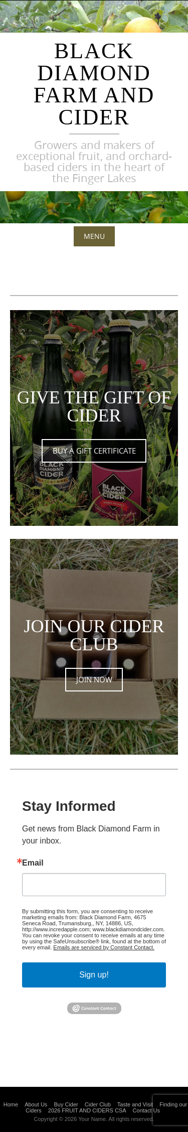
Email (33, 863)
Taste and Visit (135, 1104)
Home (11, 1104)
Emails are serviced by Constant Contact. (103, 947)
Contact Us (146, 1110)
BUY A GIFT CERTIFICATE (94, 451)
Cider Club (98, 1104)
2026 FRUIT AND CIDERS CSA (87, 1110)
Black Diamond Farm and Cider (94, 84)
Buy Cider (66, 1104)
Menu (94, 236)
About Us (36, 1104)
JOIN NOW (94, 679)
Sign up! (94, 974)
